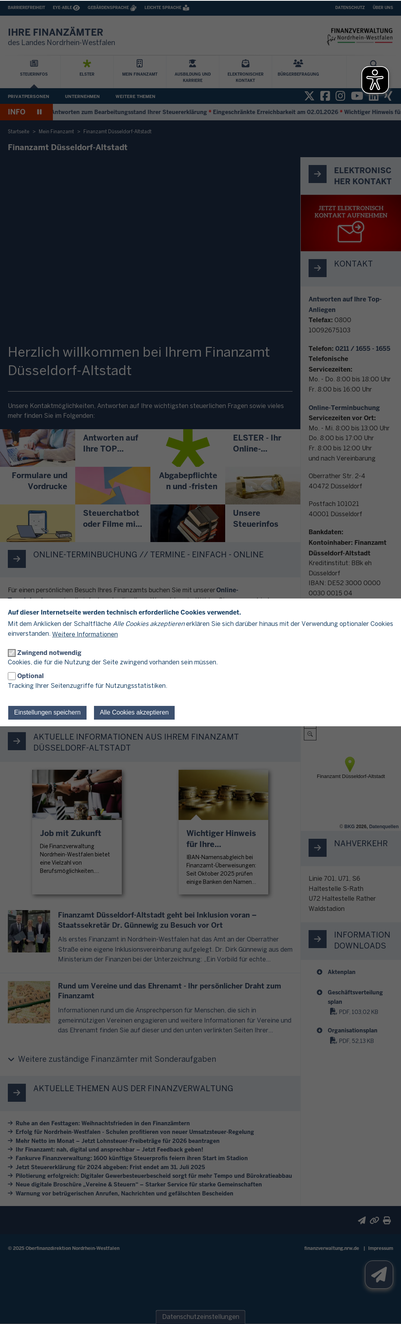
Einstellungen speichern (47, 712)
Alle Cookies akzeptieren (134, 712)
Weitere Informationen (85, 635)
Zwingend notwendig (49, 653)
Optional (30, 676)
